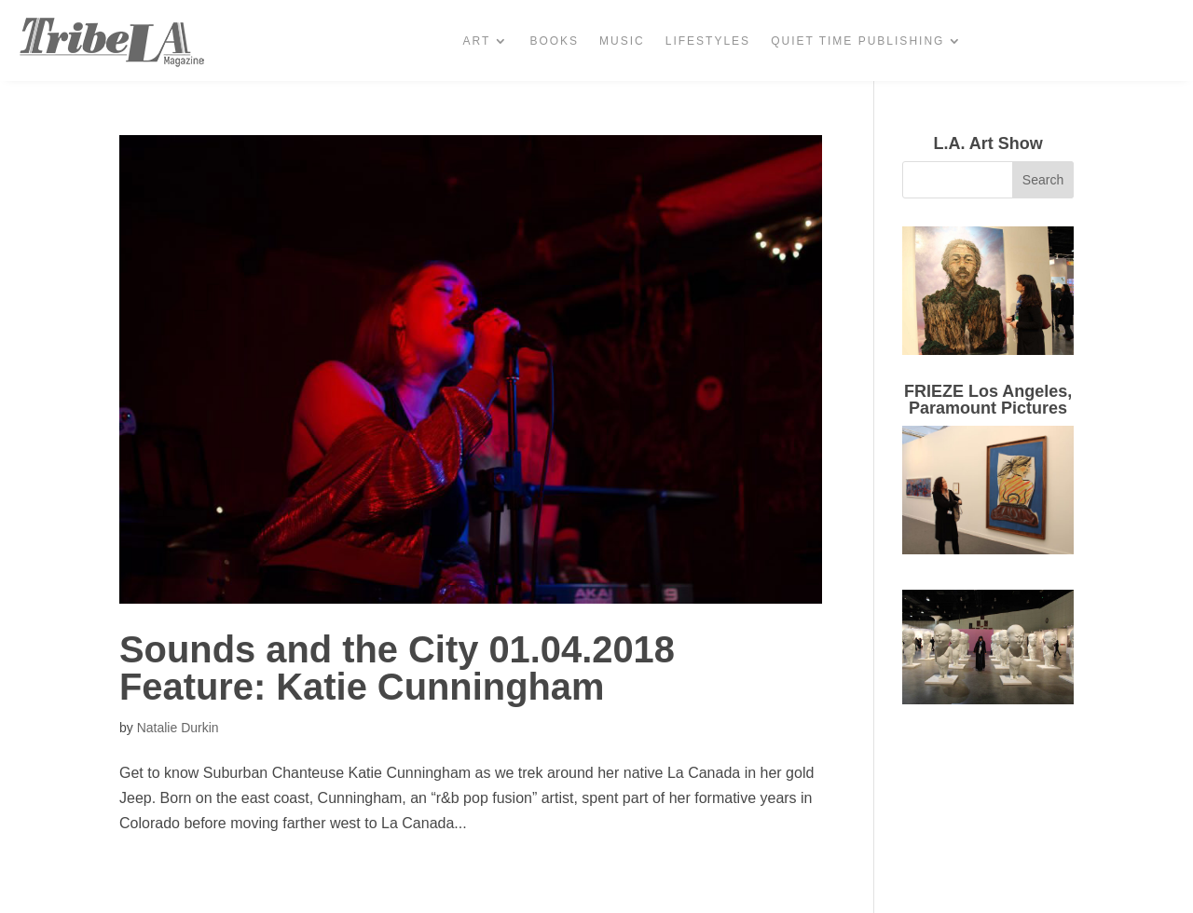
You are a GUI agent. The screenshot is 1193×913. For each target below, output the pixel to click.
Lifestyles (707, 41)
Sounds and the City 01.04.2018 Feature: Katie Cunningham (397, 668)
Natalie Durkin (178, 727)
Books (554, 41)
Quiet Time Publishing (857, 41)
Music (622, 41)
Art (477, 41)
